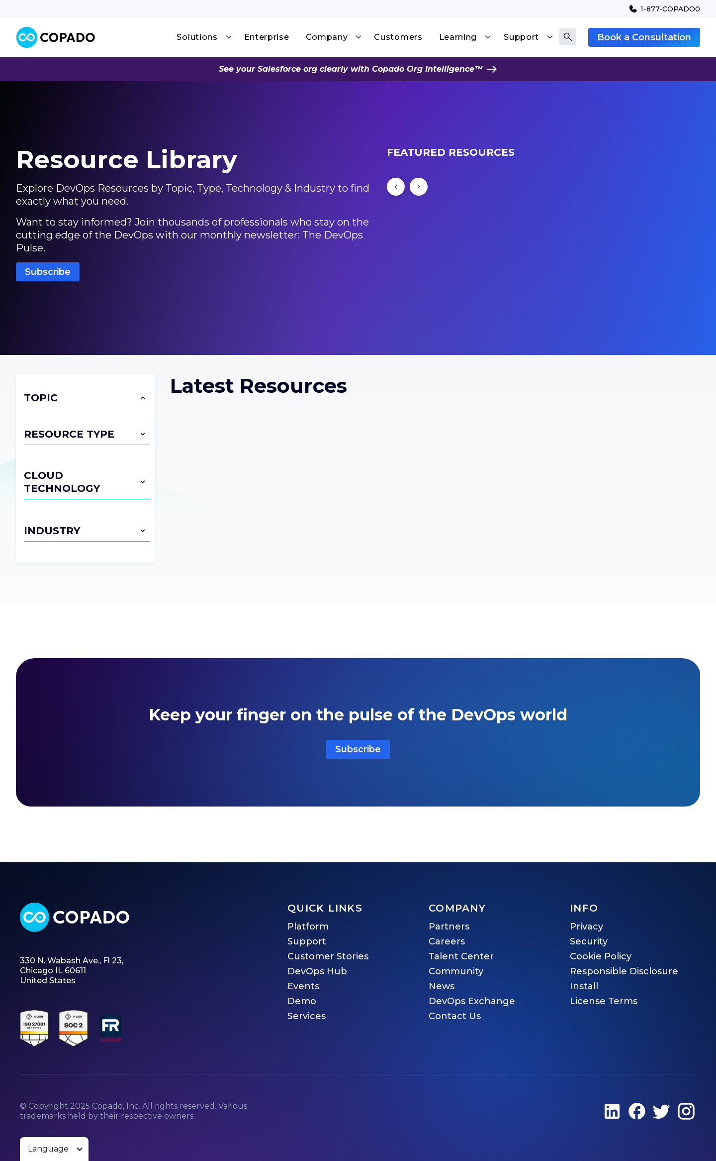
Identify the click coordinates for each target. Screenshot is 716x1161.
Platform (308, 926)
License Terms (603, 1001)
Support (306, 941)
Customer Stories (327, 956)
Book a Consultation (644, 37)
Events (303, 986)
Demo (301, 1001)
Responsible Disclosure (624, 971)
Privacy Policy (428, 1079)
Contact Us (455, 1016)
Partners (449, 926)
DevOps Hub (317, 971)
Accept (259, 1139)
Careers (447, 941)
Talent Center (461, 956)
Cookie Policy (600, 956)
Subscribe (48, 271)
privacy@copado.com (325, 1101)
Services (306, 1016)
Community (456, 971)
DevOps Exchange (472, 1001)
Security (589, 941)
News (441, 986)
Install (584, 986)
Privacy (586, 926)
